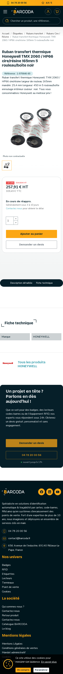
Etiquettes (8, 574)
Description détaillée (21, 282)
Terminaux (8, 582)
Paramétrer (41, 670)
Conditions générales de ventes (20, 648)
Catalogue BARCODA (14, 624)
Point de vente (10, 587)
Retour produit (10, 615)
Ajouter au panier (31, 233)
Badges (6, 565)
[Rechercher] (31, 20)
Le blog (6, 628)
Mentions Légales (12, 644)
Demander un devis (31, 244)
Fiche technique (44, 282)
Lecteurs (7, 578)
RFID (5, 569)
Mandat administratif (13, 652)
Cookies (6, 591)
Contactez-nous (11, 611)
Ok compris (23, 670)
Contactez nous (14, 208)
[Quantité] (10, 221)
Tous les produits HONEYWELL (31, 364)
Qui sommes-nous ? (13, 606)
